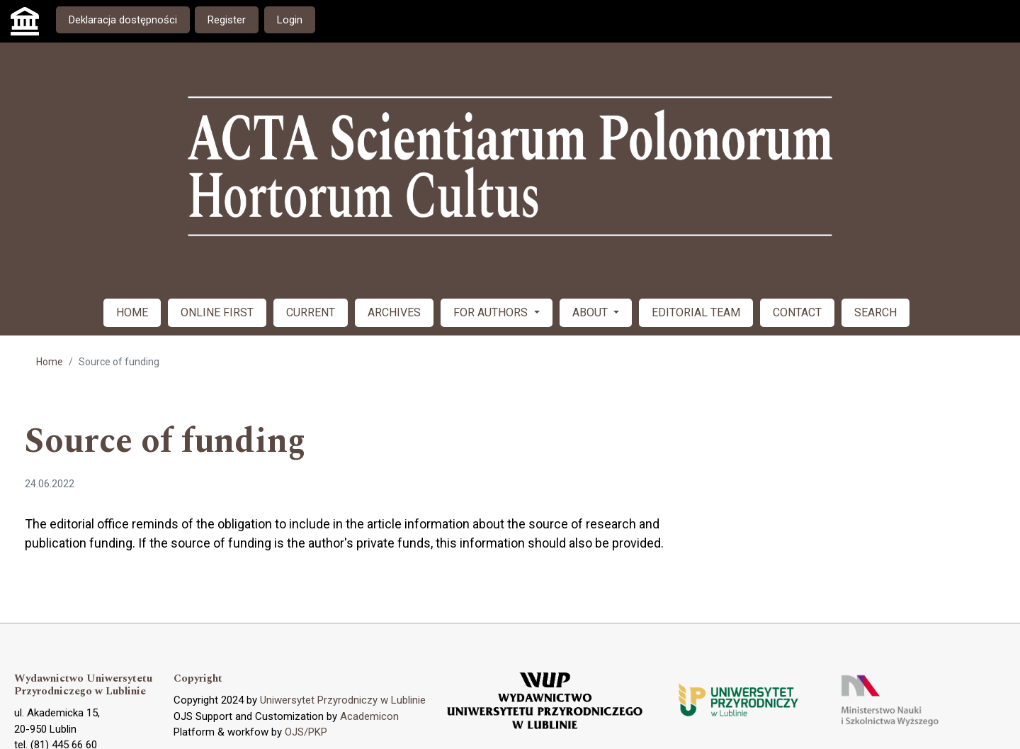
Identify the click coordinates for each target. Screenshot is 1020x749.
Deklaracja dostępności (123, 19)
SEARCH (875, 312)
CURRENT (310, 312)
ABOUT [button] (591, 312)
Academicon (369, 716)
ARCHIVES (394, 312)
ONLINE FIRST (217, 312)
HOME (132, 312)
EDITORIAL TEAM (696, 312)
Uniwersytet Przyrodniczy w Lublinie (343, 700)
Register (227, 19)
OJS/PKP (306, 732)
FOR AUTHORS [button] (492, 312)
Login (289, 19)
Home (49, 361)
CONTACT (797, 312)
